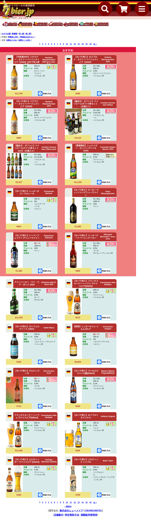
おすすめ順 (6, 34)
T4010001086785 (92, 510)
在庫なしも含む (24, 40)
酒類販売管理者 (89, 515)
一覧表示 (68, 507)
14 (82, 44)
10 (67, 44)
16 (90, 44)
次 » (95, 44)
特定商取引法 (72, 515)
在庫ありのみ (11, 40)
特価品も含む (13, 37)
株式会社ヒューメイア (71, 510)
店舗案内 (58, 515)
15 (86, 44)
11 (71, 44)
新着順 (14, 34)
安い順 (21, 34)
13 (79, 44)
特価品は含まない (27, 37)
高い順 (28, 34)
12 (75, 44)
